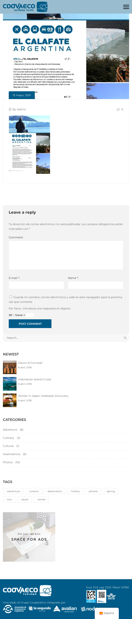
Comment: (16, 237)
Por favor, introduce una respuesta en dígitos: (40, 308)
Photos (8, 462)
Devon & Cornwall (30, 363)
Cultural (8, 446)
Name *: (73, 278)
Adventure (10, 429)
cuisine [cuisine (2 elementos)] (33, 491)
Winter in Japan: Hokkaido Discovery (43, 396)
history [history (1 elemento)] (75, 491)
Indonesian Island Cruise (34, 379)
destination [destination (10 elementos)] (55, 491)
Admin (21, 109)
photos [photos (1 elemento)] (93, 491)
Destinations (11, 454)
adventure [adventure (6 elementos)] (13, 491)
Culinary (8, 438)
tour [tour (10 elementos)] (9, 499)
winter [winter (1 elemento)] (41, 499)
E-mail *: (14, 278)
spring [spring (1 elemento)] (111, 491)
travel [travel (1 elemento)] (24, 499)
